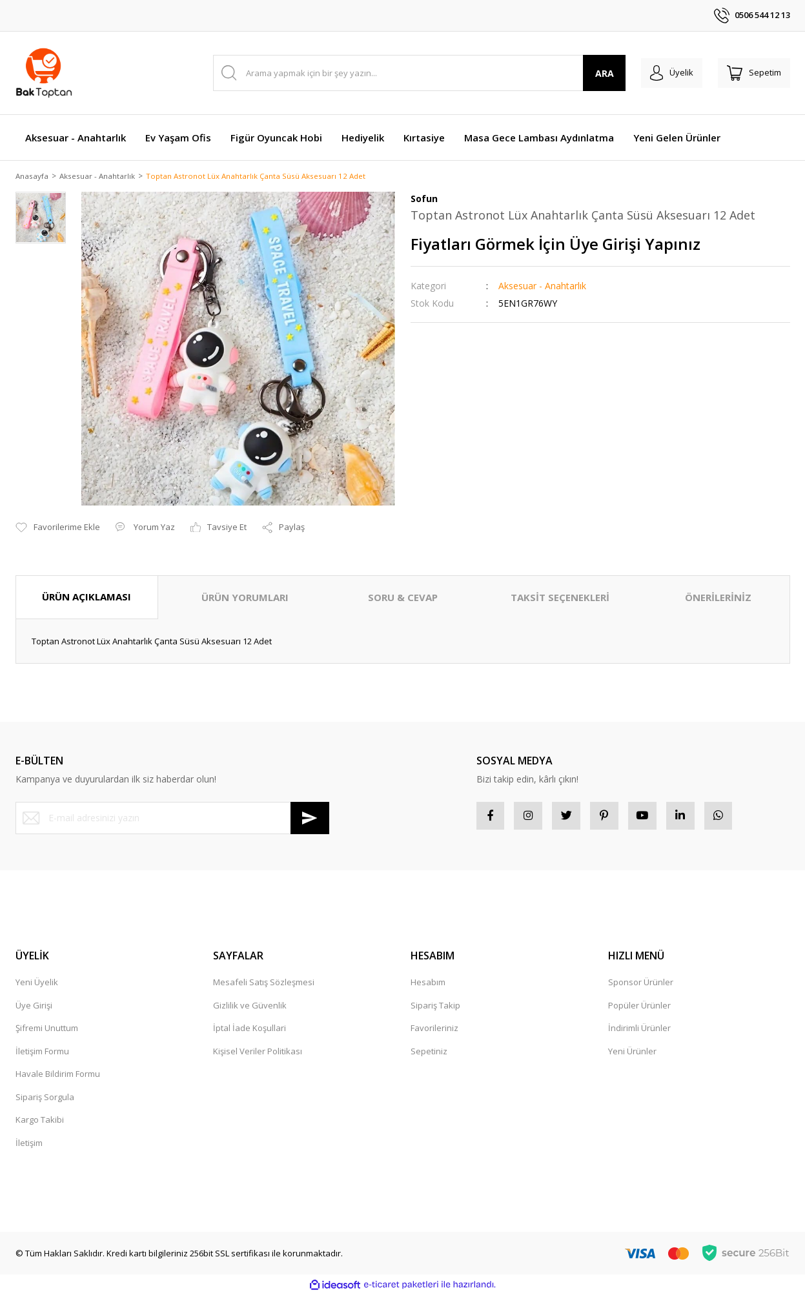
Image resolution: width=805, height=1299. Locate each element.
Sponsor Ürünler (640, 987)
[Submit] (309, 819)
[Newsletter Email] (172, 819)
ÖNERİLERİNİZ (718, 598)
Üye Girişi (33, 1010)
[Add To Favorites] (57, 528)
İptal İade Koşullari (249, 1033)
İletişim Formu (42, 1056)
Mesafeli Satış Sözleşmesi (263, 987)
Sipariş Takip (435, 1010)
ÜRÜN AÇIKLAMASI (86, 597)
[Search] (411, 73)
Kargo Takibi (39, 1124)
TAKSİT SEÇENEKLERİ (560, 598)
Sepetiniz (429, 1056)
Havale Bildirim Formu (57, 1079)
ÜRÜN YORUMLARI (245, 598)
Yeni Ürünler (632, 1056)
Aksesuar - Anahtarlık (542, 287)
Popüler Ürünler (639, 1010)
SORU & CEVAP (403, 598)
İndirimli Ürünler (639, 1033)
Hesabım (428, 987)
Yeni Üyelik (36, 987)
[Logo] (44, 73)
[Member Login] (660, 73)
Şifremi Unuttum (46, 1033)
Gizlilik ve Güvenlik (250, 1010)
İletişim (29, 1148)
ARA (588, 73)
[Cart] (750, 73)
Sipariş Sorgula (44, 1102)
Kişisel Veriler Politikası (257, 1056)
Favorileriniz (434, 1033)
